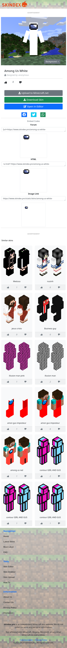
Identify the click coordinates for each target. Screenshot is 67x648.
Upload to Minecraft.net (33, 93)
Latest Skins (9, 542)
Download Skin (33, 99)
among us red (16, 470)
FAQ (5, 552)
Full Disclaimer (26, 639)
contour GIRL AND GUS (50, 470)
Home (6, 536)
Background (51, 61)
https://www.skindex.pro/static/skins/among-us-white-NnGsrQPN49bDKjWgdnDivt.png (33, 198)
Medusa (16, 281)
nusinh (50, 281)
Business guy (50, 328)
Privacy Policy (10, 608)
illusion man (50, 375)
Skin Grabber (9, 572)
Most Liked (8, 547)
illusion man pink (16, 375)
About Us (7, 597)
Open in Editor (33, 106)
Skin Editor (8, 567)
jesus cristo (17, 328)
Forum (33, 124)
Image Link (33, 193)
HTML (33, 159)
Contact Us (8, 602)
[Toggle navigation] (62, 4)
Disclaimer (8, 613)
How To (6, 583)
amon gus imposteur (16, 423)
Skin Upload (9, 577)
